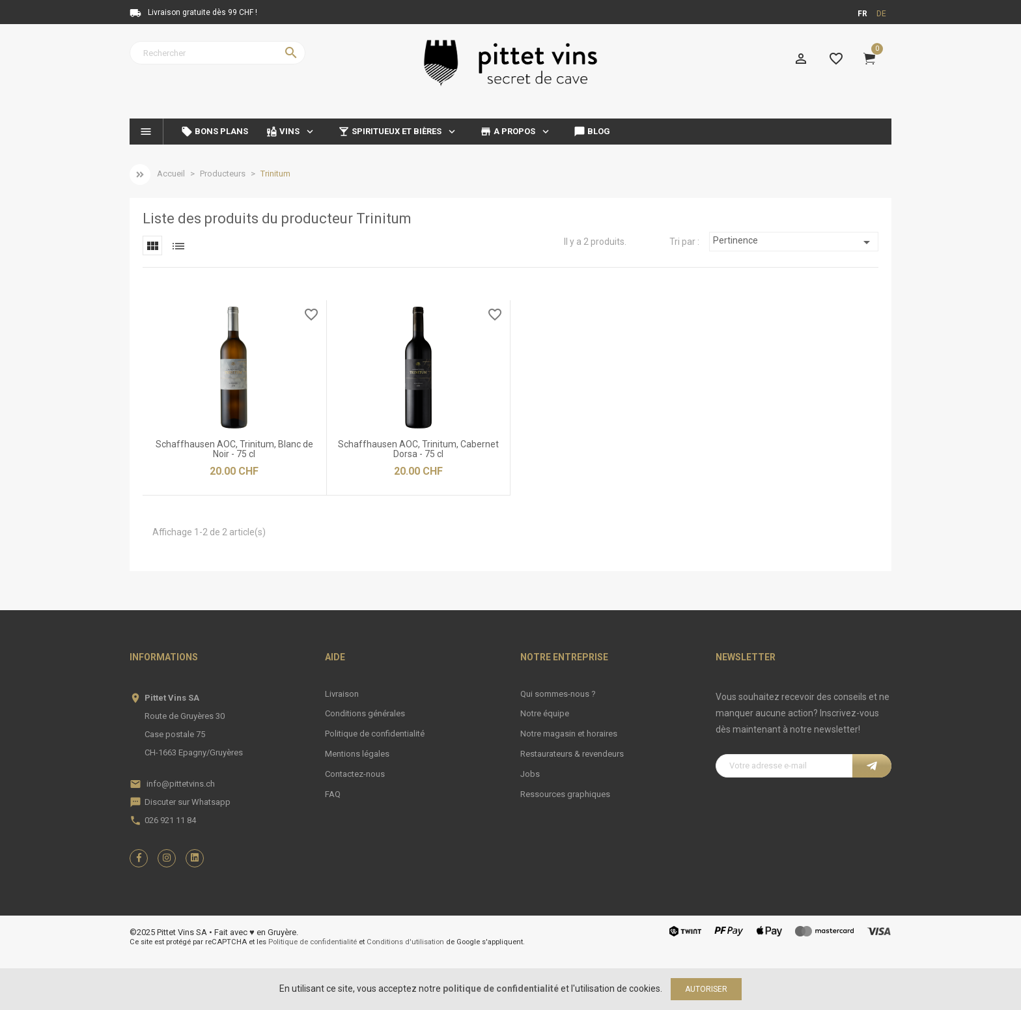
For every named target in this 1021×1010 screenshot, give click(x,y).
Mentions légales (357, 754)
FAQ (333, 794)
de (881, 13)
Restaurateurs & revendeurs (572, 754)
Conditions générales (365, 713)
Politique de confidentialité (375, 733)
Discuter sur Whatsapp (188, 802)
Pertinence (793, 242)
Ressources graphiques (565, 794)
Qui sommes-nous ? (558, 694)
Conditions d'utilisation (405, 942)
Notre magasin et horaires (568, 733)
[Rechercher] (217, 52)
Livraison (342, 694)
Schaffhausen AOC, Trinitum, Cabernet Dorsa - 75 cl (418, 449)
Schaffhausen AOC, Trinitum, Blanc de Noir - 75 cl (234, 449)
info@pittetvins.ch (181, 784)
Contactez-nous (355, 774)
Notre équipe (544, 713)
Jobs (530, 774)
